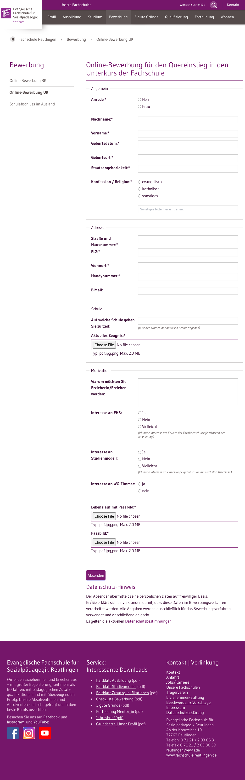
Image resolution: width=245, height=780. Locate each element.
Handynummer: (105, 275)
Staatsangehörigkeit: (110, 167)
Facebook (51, 717)
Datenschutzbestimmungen (148, 621)
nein (143, 490)
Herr (144, 99)
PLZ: (95, 251)
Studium (95, 16)
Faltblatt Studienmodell (116, 686)
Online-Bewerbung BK (28, 80)
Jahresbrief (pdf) (109, 717)
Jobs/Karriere (177, 682)
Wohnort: (100, 265)
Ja (142, 412)
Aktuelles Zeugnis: (108, 335)
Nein (144, 419)
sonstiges (148, 195)
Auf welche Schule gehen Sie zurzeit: (113, 323)
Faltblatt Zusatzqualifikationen (122, 692)
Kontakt (233, 4)
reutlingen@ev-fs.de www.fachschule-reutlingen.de (191, 752)
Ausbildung (72, 16)
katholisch (149, 188)
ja (141, 483)
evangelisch (150, 181)
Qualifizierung (176, 16)
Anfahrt (172, 677)
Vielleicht (147, 426)
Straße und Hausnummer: (104, 241)
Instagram (15, 722)
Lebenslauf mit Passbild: (113, 507)
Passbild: (100, 533)
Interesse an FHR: (106, 412)
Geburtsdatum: (105, 143)
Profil (51, 16)
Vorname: (100, 133)
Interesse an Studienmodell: (104, 455)
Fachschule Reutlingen (37, 39)
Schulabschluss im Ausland (32, 104)
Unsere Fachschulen (183, 687)
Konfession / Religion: (111, 181)
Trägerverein (177, 692)
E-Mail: (97, 290)
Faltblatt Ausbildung (113, 680)
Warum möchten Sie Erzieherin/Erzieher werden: (108, 387)
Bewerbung (118, 16)
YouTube (40, 722)
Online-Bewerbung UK (115, 39)
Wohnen (227, 16)
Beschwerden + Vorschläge (188, 702)
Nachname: (102, 119)
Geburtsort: (102, 157)
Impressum (175, 707)
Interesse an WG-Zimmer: (113, 483)
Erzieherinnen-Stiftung (185, 697)
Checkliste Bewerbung (115, 699)
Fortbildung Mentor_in (115, 711)
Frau (144, 106)
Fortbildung (204, 16)
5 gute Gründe (146, 16)
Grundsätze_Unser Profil (116, 724)
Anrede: (98, 99)
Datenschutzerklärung (185, 712)
